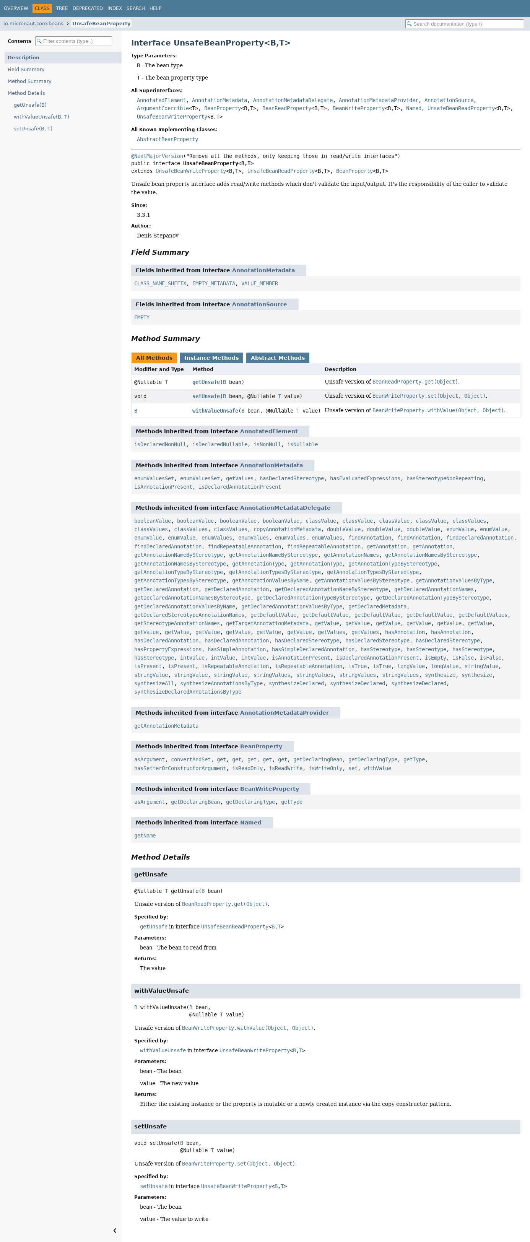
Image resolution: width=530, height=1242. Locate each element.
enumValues (217, 538)
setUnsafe (206, 396)
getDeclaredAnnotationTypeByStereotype (313, 598)
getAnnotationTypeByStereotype (392, 564)
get (221, 759)
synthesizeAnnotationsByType (221, 683)
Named (413, 108)
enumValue (460, 529)
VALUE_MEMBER (259, 283)
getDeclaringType (372, 759)
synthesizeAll (154, 683)
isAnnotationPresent (163, 487)
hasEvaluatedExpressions (365, 478)
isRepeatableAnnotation (235, 666)
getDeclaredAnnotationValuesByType (291, 606)
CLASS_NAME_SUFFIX (160, 283)
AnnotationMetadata (219, 100)
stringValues (272, 675)
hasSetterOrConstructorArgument (180, 768)
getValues (240, 478)
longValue (411, 666)
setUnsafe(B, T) (33, 129)
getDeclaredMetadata (377, 606)
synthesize (440, 675)
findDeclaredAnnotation (480, 538)
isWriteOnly (325, 768)
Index (114, 8)
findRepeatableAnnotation (244, 546)
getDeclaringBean (317, 759)
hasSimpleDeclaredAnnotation (313, 649)
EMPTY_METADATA (213, 283)
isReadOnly (247, 768)
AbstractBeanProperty (167, 139)
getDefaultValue (273, 615)
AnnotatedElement (161, 100)
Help (155, 8)
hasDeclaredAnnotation (166, 640)
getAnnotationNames (351, 555)
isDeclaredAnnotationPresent (239, 487)
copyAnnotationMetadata (287, 529)
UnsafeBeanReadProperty (461, 108)
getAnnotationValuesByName (270, 580)
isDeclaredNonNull (160, 444)
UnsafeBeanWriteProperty (172, 117)
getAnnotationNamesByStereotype (431, 555)
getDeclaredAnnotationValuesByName (184, 606)
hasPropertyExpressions (168, 649)
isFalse (463, 658)
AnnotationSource (448, 100)
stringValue (481, 666)
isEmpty (435, 658)
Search (136, 8)
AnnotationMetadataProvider (378, 100)
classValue (321, 521)
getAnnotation (386, 546)
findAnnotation (369, 538)
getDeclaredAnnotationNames (434, 589)
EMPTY (142, 317)
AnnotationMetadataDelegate (293, 100)
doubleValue (344, 529)
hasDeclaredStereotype (292, 478)
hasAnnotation (405, 632)
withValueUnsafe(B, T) (41, 117)
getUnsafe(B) (30, 105)
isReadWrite (285, 768)
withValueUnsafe (215, 411)
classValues (469, 521)
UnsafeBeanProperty (101, 23)
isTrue (357, 666)
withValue (377, 768)
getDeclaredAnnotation (166, 589)
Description (23, 57)
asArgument (149, 759)
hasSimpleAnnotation (237, 649)
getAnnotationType (258, 564)
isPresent (148, 666)
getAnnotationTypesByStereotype (275, 572)
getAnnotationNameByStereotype (178, 555)
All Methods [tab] (154, 358)
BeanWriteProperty (359, 108)
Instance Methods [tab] (212, 358)
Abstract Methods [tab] (278, 358)
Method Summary (30, 81)
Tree (62, 8)
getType (414, 759)
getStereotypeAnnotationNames (177, 623)
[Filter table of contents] (73, 41)
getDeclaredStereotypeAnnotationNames (189, 615)
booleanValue (152, 521)
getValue (327, 623)
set (353, 768)
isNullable (302, 444)
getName (145, 835)
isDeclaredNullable (219, 444)
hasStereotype (380, 649)
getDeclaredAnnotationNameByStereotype (331, 589)
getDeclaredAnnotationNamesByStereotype (192, 598)
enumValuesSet (154, 478)
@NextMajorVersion (157, 156)
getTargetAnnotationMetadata (267, 623)
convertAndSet (191, 759)
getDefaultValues (482, 615)
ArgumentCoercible (163, 108)
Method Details (26, 93)
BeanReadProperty (286, 108)
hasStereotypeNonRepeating (444, 478)
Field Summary (26, 69)
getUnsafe (206, 382)
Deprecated (88, 8)
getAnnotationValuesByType (454, 580)
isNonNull (267, 444)
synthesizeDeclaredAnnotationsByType (187, 692)
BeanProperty (222, 108)
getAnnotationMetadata (166, 726)
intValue (192, 658)
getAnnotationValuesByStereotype (362, 580)
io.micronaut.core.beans (33, 23)
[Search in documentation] (464, 24)
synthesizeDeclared (296, 683)
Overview (16, 8)
